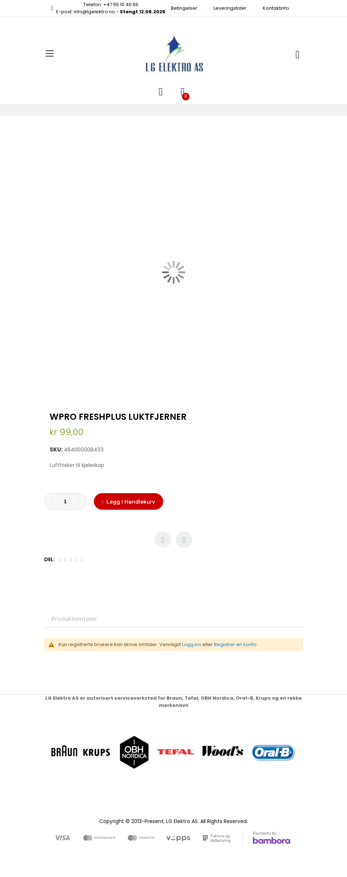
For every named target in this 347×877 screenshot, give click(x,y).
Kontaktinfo (276, 8)
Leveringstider (230, 8)
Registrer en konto (235, 644)
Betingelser (184, 8)
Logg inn (191, 644)
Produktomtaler (74, 619)
